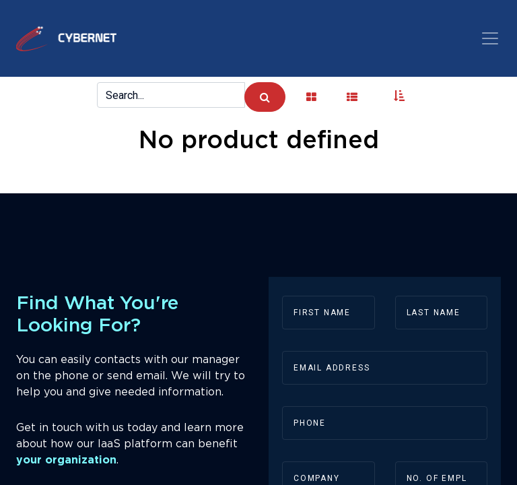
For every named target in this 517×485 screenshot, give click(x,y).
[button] (399, 97)
